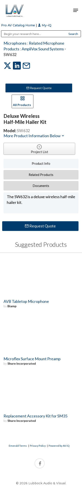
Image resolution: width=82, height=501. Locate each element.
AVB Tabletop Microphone (26, 301)
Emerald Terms (18, 445)
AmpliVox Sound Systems (43, 48)
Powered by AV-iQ (59, 445)
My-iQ (44, 25)
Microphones (14, 43)
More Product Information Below (34, 135)
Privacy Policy (38, 445)
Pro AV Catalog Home (18, 25)
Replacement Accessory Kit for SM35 (35, 415)
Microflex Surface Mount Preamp (32, 358)
